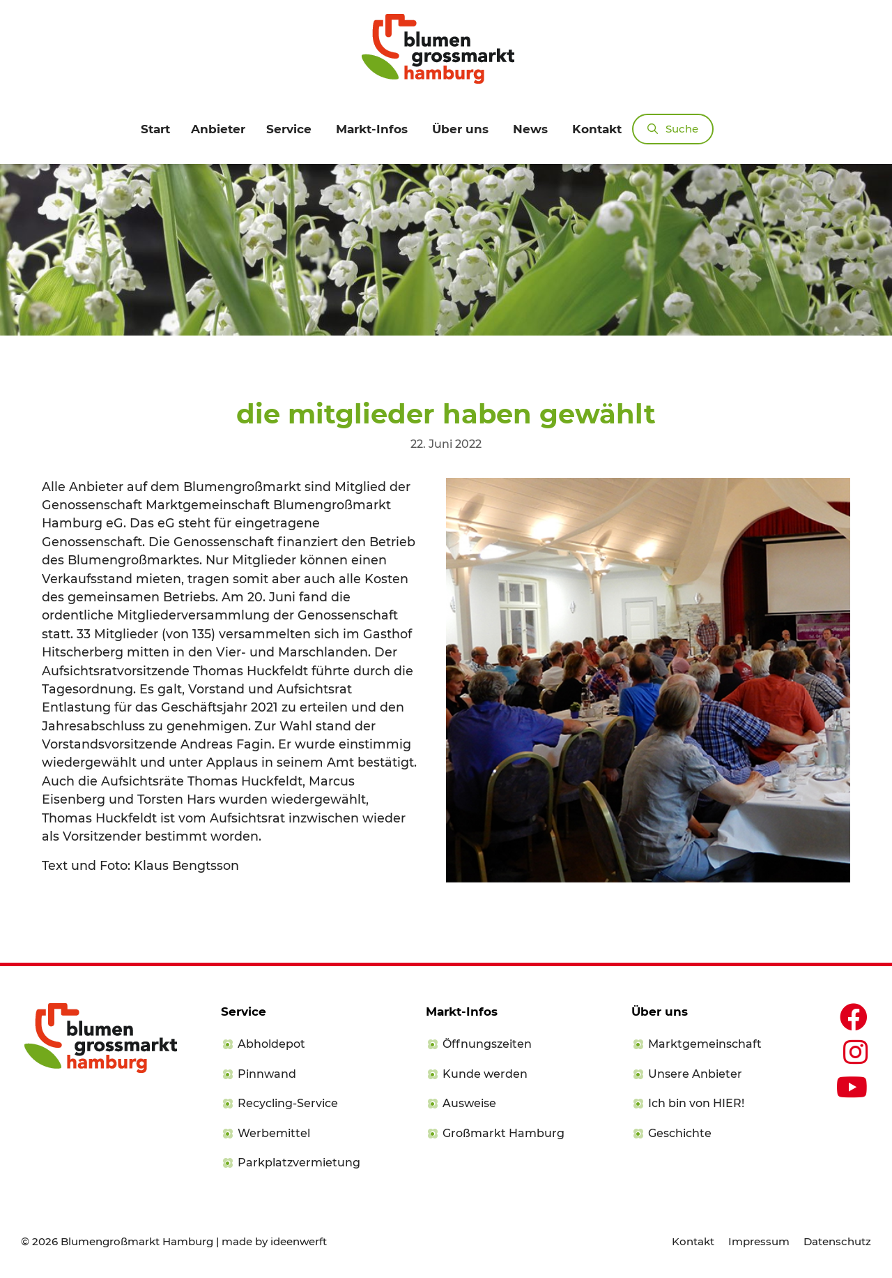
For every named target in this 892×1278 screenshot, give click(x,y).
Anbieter (218, 129)
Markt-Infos (372, 129)
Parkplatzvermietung (299, 1162)
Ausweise (469, 1103)
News (530, 129)
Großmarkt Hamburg (503, 1133)
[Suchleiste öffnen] (673, 129)
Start (155, 129)
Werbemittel (274, 1133)
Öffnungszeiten (487, 1044)
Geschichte (680, 1133)
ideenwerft (298, 1241)
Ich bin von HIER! (696, 1103)
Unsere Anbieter (695, 1074)
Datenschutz (837, 1241)
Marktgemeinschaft (705, 1044)
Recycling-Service (288, 1103)
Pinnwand (267, 1074)
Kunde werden (485, 1074)
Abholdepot (271, 1044)
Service (289, 129)
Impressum (759, 1241)
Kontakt (597, 129)
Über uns (460, 129)
